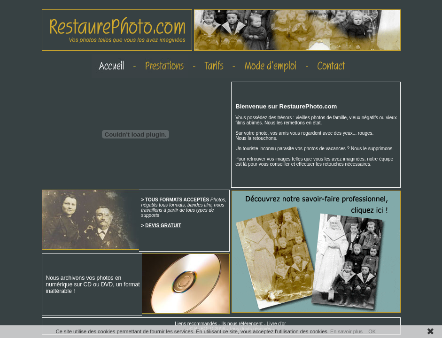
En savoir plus (346, 331)
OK (372, 331)
